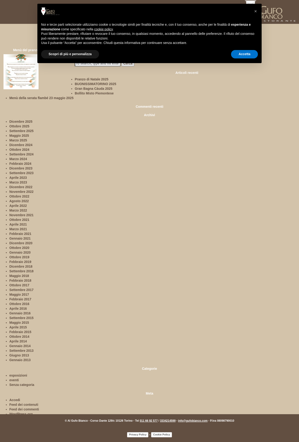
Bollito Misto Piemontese (94, 93)
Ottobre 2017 (19, 285)
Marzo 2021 (18, 229)
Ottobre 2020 (19, 248)
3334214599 (168, 420)
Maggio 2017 (19, 294)
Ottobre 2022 (19, 196)
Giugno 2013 (19, 355)
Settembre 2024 (21, 154)
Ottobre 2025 (19, 126)
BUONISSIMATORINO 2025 (95, 84)
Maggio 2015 (19, 322)
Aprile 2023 (18, 178)
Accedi (14, 400)
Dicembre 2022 (20, 187)
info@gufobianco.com (192, 420)
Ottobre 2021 (19, 220)
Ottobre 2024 (19, 149)
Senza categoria (21, 385)
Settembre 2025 (21, 131)
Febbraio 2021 (20, 234)
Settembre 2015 (21, 318)
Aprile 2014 (18, 341)
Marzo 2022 (18, 210)
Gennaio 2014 (20, 346)
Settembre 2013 (21, 350)
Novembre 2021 (21, 215)
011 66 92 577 (149, 420)
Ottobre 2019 (19, 257)
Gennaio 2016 (20, 313)
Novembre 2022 (21, 192)
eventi (14, 380)
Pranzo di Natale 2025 (91, 79)
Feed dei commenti (24, 409)
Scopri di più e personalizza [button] (70, 54)
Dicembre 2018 (20, 266)
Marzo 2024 (18, 159)
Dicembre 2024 (20, 145)
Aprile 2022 (18, 206)
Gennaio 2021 (20, 238)
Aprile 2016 (18, 308)
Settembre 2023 (21, 173)
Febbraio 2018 (20, 280)
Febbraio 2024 (20, 163)
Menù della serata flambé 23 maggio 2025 (41, 98)
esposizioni (18, 375)
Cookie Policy (161, 434)
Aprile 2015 (18, 327)
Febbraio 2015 (20, 332)
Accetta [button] (244, 54)
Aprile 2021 (18, 224)
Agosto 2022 (19, 201)
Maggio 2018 (19, 276)
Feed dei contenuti (23, 404)
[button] (255, 11)
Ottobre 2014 (19, 336)
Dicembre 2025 (20, 121)
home (9, 21)
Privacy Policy (137, 434)
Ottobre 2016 (19, 304)
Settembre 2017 (21, 290)
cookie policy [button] (103, 29)
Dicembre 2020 (20, 243)
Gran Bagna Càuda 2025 (93, 88)
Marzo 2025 (18, 140)
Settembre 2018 (21, 271)
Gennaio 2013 (20, 360)
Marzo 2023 (18, 182)
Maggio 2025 (19, 135)
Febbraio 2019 (20, 262)
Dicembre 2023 (20, 168)
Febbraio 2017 (20, 299)
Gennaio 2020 (20, 252)
